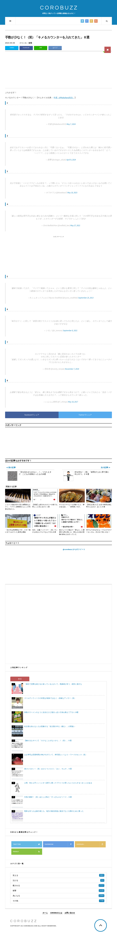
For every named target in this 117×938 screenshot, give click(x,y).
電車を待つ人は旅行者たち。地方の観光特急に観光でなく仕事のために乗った (54, 811)
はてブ (55, 48)
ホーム (45, 913)
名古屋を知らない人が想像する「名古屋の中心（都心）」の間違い (49, 726)
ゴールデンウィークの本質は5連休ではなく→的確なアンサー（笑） (50, 698)
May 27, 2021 (75, 225)
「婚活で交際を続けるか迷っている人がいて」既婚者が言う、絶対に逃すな (53, 684)
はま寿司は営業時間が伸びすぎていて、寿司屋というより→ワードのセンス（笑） (55, 755)
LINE (40, 48)
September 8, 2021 (70, 330)
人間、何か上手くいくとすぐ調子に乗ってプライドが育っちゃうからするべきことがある (58, 783)
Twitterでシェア (85, 415)
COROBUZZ (59, 8)
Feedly (27, 852)
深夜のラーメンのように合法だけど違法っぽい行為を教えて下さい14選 (51, 712)
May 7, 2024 (71, 124)
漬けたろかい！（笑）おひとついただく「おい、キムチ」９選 (48, 769)
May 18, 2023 (72, 192)
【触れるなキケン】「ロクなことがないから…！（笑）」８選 (48, 740)
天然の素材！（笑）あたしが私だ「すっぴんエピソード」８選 (48, 797)
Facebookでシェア (31, 415)
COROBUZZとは (56, 913)
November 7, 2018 (72, 369)
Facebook (26, 48)
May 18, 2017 (73, 402)
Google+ (91, 844)
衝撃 (30, 43)
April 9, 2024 (71, 159)
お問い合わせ (69, 913)
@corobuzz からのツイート (74, 549)
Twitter (12, 48)
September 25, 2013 (85, 298)
